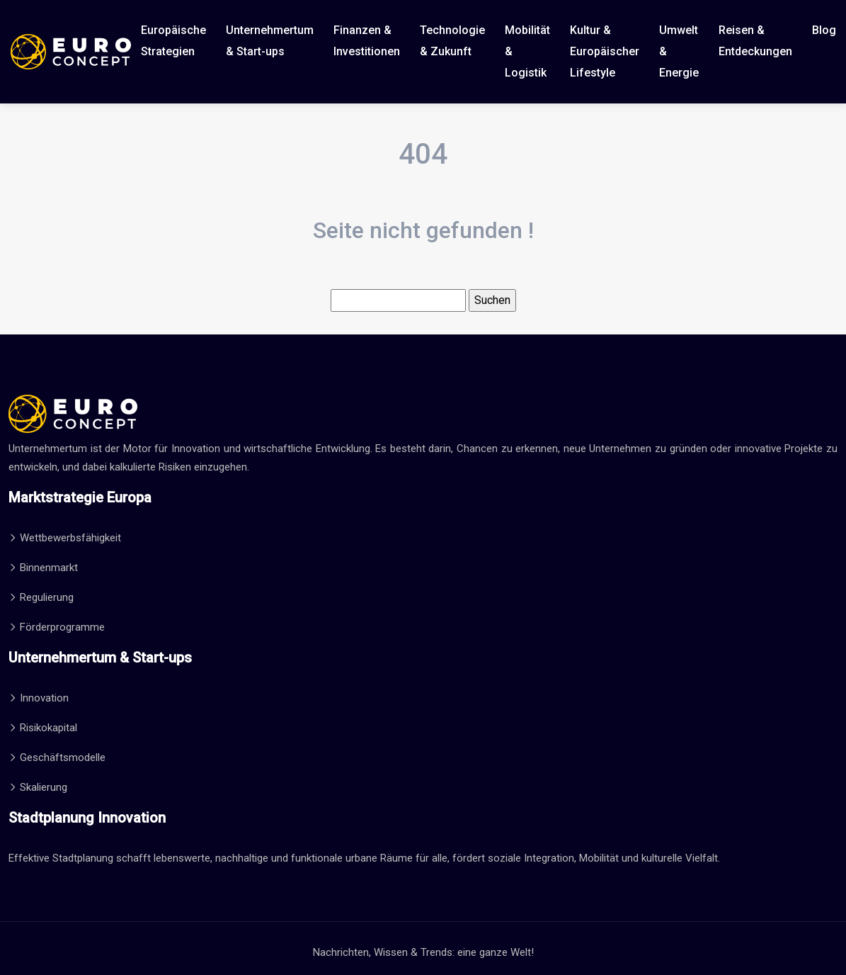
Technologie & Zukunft (452, 40)
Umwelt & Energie (679, 51)
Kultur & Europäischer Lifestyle (604, 51)
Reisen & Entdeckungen (755, 40)
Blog (824, 30)
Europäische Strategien (173, 40)
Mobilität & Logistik (527, 51)
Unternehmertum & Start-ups (270, 40)
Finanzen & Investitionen (366, 40)
